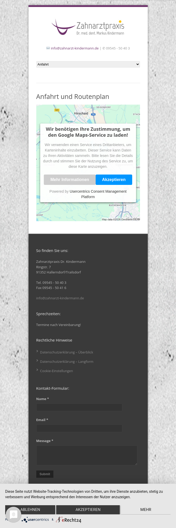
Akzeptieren (114, 179)
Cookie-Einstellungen (56, 370)
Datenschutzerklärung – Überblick (66, 352)
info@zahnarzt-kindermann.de (74, 48)
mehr (146, 510)
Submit (45, 474)
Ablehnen (29, 510)
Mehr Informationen (69, 179)
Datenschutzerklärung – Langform (67, 361)
